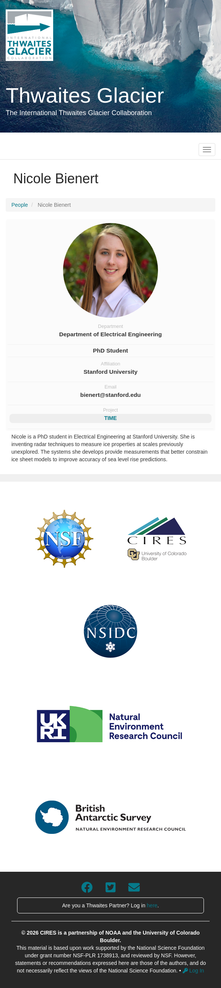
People (19, 205)
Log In (193, 971)
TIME (110, 418)
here (152, 905)
